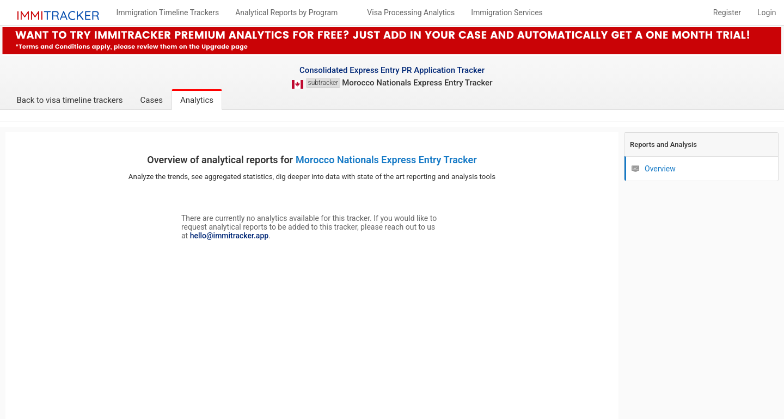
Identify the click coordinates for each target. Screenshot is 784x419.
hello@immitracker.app (229, 235)
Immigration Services (507, 12)
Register (727, 12)
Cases (151, 100)
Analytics (196, 100)
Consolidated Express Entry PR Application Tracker (392, 70)
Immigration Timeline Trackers (167, 12)
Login (766, 12)
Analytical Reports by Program (286, 12)
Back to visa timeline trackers (69, 100)
